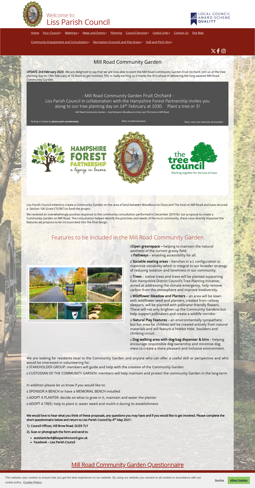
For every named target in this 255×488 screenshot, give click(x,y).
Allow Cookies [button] (238, 480)
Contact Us (181, 33)
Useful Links (161, 33)
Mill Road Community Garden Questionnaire (127, 464)
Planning (116, 33)
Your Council (52, 33)
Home (35, 33)
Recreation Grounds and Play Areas (117, 42)
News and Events (95, 33)
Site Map (198, 33)
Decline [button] (219, 480)
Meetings (72, 33)
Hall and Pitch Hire (159, 42)
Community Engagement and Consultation (60, 42)
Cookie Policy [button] (32, 482)
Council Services (137, 33)
